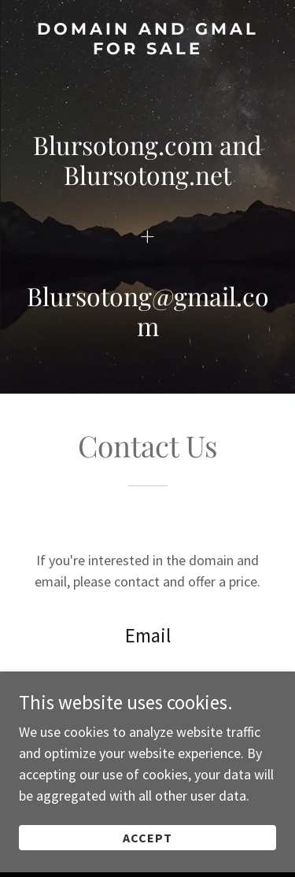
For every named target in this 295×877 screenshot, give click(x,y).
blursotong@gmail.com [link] (148, 677)
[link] (147, 38)
